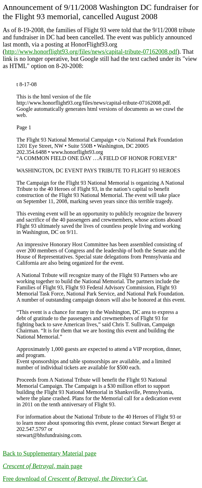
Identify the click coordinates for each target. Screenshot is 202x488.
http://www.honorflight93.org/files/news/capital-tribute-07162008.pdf (91, 51)
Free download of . (75, 478)
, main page (42, 466)
